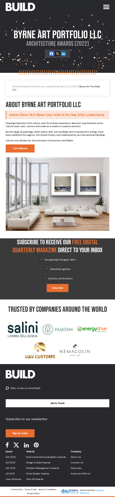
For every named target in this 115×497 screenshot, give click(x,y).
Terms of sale (31, 489)
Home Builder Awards (37, 473)
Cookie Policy (17, 489)
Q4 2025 (11, 457)
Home (15, 86)
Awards (25, 86)
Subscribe (57, 287)
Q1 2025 (10, 473)
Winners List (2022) (67, 86)
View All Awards (34, 479)
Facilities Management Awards (42, 468)
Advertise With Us (80, 473)
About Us (76, 457)
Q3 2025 (10, 462)
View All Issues (13, 479)
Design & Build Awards (38, 462)
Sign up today (20, 433)
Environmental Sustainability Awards (46, 457)
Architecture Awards (42, 86)
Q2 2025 (10, 468)
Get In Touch (57, 403)
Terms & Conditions (47, 489)
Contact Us (77, 462)
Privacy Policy (33, 493)
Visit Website (20, 148)
